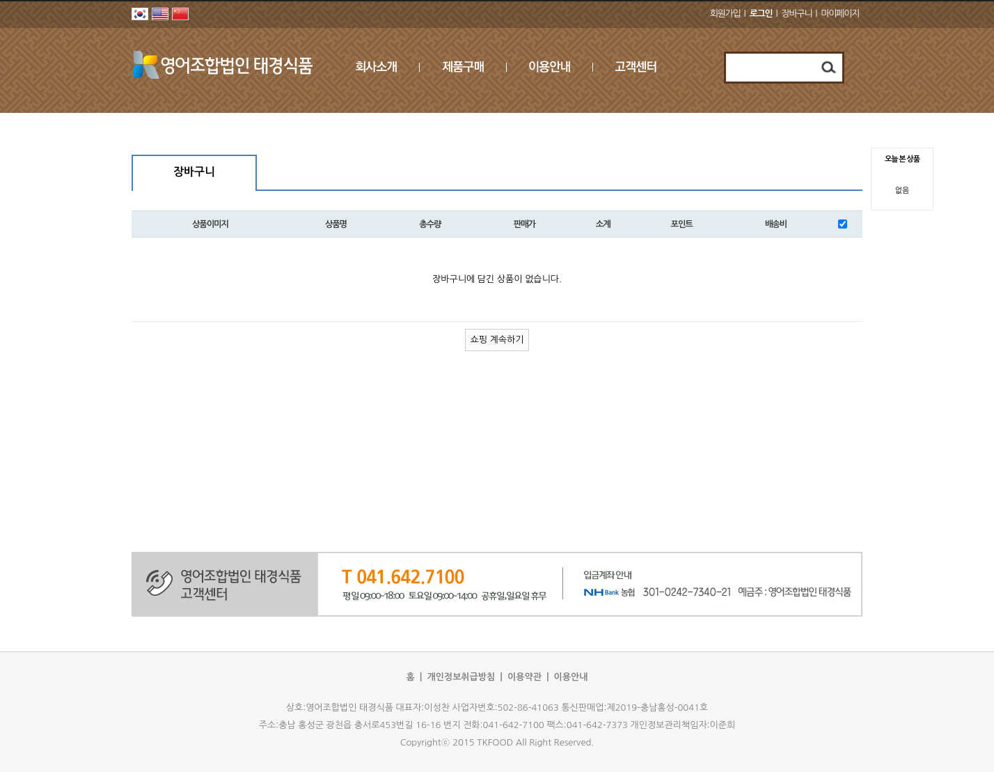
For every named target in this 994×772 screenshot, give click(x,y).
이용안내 (571, 676)
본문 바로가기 (0, 0)
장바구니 (797, 13)
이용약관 (524, 676)
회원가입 (725, 13)
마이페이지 (840, 13)
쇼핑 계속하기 (497, 339)
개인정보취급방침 (461, 676)
